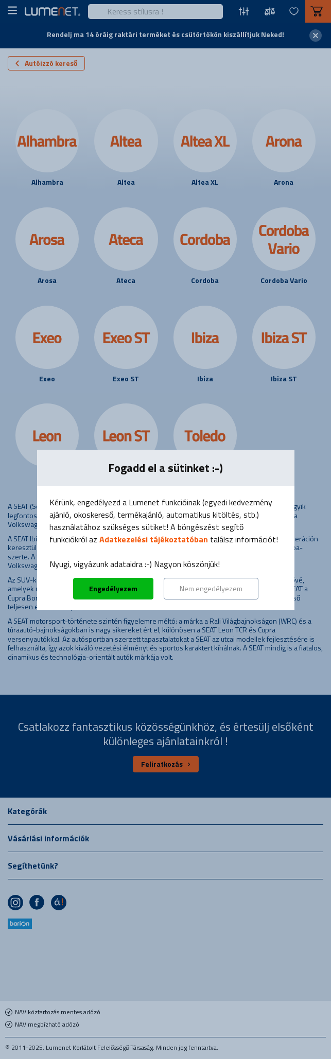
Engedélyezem (113, 588)
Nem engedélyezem (211, 588)
